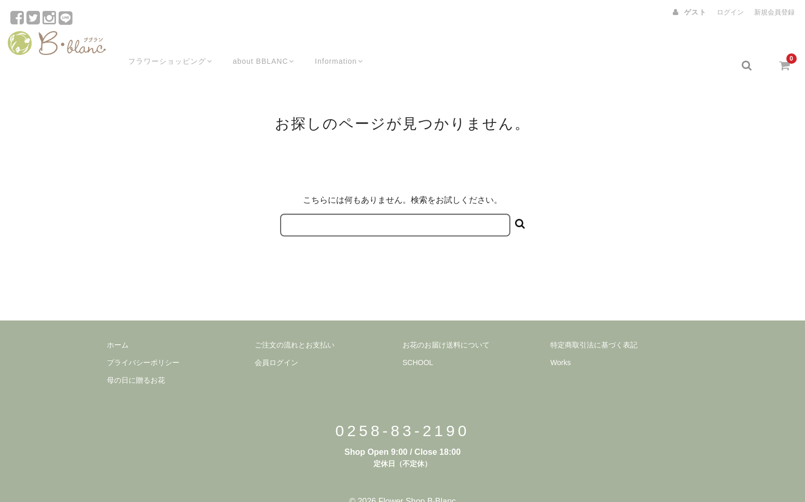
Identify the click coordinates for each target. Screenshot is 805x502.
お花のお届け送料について (446, 324)
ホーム (118, 324)
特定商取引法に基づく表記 (593, 324)
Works (560, 342)
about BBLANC (256, 45)
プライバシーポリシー (143, 342)
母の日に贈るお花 (136, 360)
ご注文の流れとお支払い (295, 324)
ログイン (730, 12)
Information (334, 45)
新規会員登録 (774, 12)
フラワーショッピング (159, 45)
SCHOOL (418, 342)
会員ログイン (276, 342)
